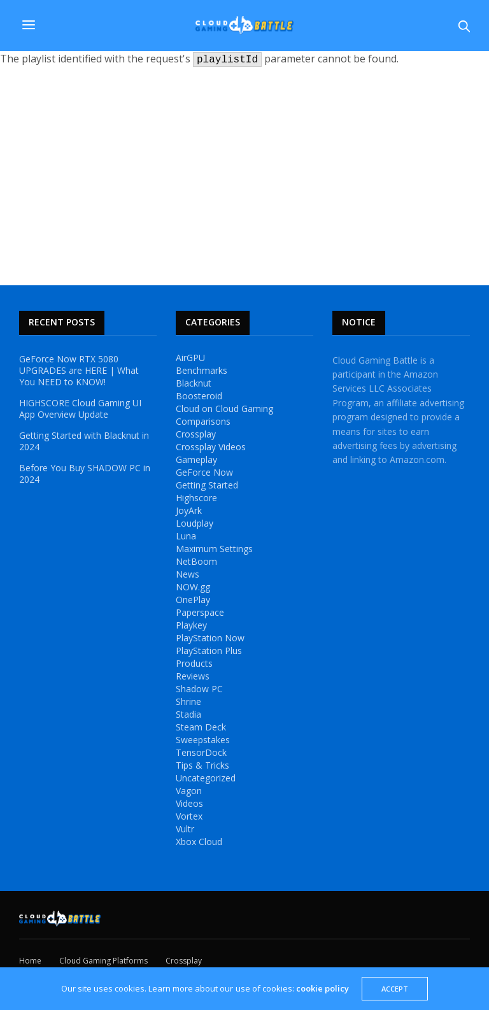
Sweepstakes (203, 740)
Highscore (196, 498)
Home (30, 960)
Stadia (188, 714)
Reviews (192, 676)
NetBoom (196, 561)
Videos (189, 803)
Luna (186, 536)
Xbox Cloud (199, 841)
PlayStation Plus (209, 650)
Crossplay (196, 434)
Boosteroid (199, 396)
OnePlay (193, 599)
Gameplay (196, 459)
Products (194, 663)
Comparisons (203, 421)
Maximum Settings (214, 548)
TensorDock (201, 752)
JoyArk (189, 510)
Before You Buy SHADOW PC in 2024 (84, 473)
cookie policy (322, 988)
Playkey (191, 625)
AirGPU (190, 357)
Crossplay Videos (211, 447)
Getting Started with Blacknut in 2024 (84, 441)
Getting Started (207, 485)
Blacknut (193, 383)
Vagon (189, 790)
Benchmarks (201, 370)
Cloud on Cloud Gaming (224, 408)
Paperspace (200, 612)
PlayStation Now (210, 638)
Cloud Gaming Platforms (103, 960)
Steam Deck (201, 727)
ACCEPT (394, 988)
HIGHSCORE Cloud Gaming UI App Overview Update (80, 408)
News (187, 574)
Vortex (189, 816)
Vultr (185, 829)
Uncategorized (206, 778)
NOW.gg (193, 587)
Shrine (188, 701)
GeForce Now (204, 472)
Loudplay (194, 523)
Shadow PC (199, 689)
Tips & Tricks (202, 765)
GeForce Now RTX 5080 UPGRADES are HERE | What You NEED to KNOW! (79, 370)
